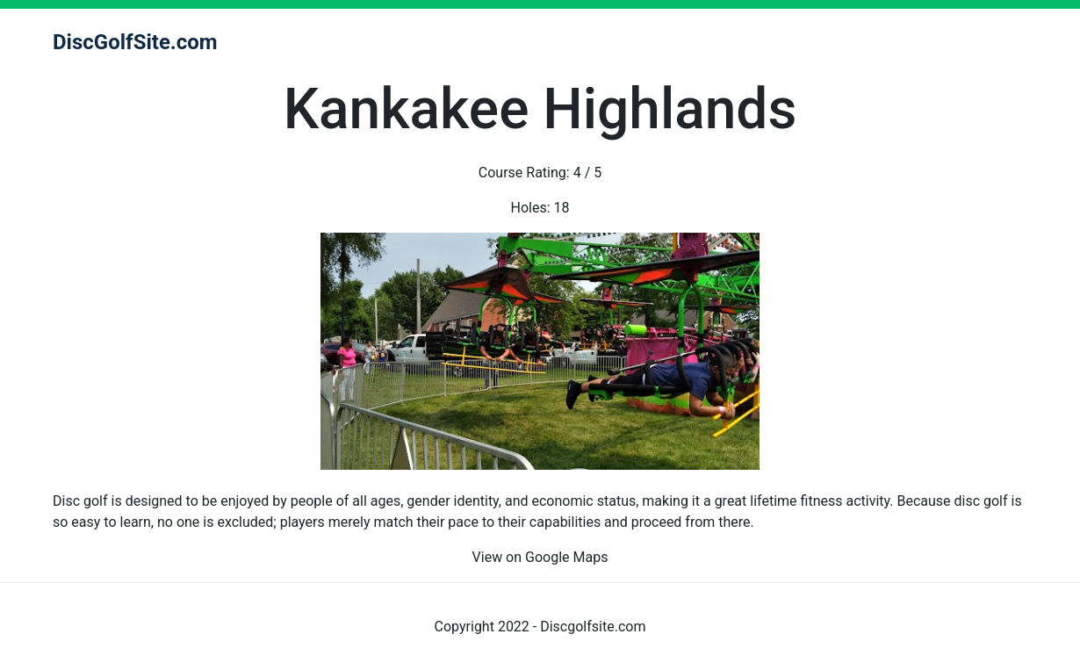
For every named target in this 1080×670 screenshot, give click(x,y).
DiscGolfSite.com (135, 42)
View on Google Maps (540, 557)
